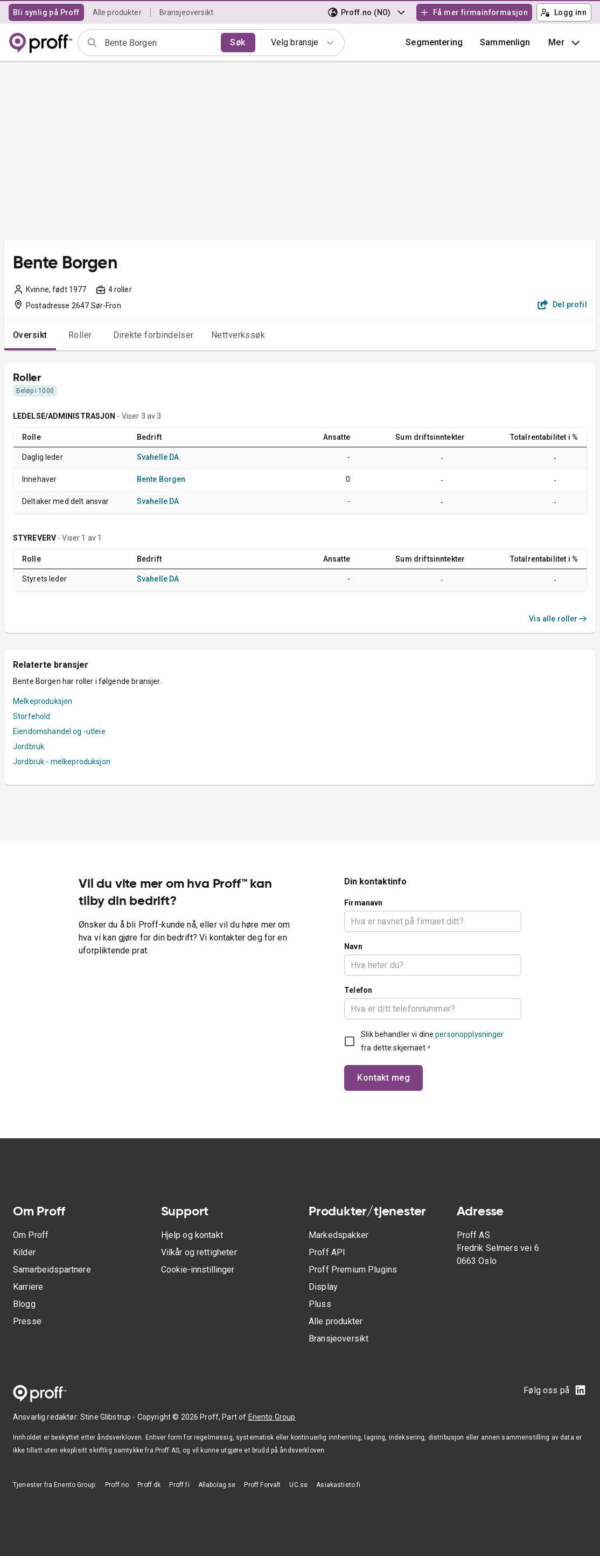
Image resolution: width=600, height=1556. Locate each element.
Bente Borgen (161, 479)
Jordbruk (28, 746)
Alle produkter (117, 12)
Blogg (24, 1304)
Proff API (327, 1252)
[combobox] (159, 43)
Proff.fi (179, 1485)
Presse (27, 1321)
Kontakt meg (383, 1078)
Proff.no (117, 1485)
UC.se (298, 1485)
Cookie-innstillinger (197, 1269)
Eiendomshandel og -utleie (59, 731)
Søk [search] (237, 42)
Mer (565, 42)
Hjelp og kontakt (192, 1235)
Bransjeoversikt (186, 12)
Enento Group (272, 1417)
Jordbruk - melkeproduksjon (61, 761)
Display (323, 1287)
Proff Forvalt (262, 1485)
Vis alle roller (558, 618)
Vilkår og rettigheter (199, 1252)
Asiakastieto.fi (338, 1485)
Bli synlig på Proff (46, 12)
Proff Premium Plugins (353, 1269)
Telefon (358, 990)
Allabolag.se (217, 1485)
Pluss (320, 1304)
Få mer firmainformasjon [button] (474, 12)
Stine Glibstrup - (108, 1417)
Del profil (563, 304)
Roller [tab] (80, 335)
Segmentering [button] (434, 42)
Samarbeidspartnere (52, 1269)
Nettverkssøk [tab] (238, 335)
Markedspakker (338, 1235)
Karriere (28, 1287)
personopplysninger (469, 1034)
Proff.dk (149, 1485)
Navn (353, 946)
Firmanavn (363, 902)
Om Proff (30, 1235)
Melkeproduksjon (42, 701)
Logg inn (563, 12)
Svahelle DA (158, 457)
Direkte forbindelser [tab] (153, 335)
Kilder (24, 1252)
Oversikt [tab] (30, 335)
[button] (505, 42)
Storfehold (32, 716)
